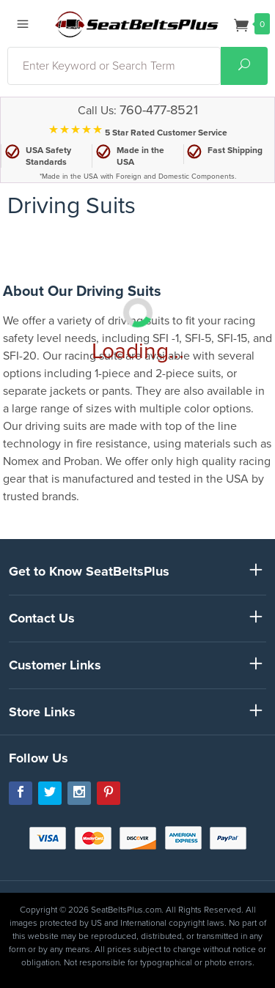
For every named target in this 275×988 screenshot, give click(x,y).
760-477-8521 (159, 110)
